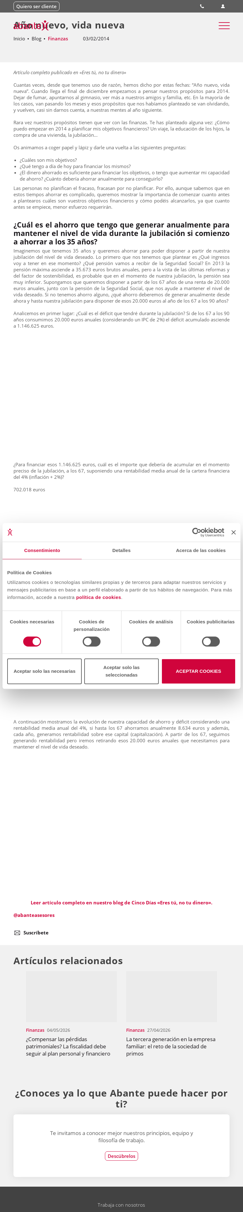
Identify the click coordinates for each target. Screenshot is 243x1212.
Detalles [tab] (121, 550)
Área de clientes (223, 6)
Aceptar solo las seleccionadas (121, 671)
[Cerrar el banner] (233, 532)
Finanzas (58, 38)
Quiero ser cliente (36, 6)
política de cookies (98, 597)
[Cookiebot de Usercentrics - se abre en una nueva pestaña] (196, 532)
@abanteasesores (33, 915)
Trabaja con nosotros (121, 1205)
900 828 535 (202, 6)
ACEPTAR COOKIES (198, 671)
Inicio (19, 38)
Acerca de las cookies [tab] (201, 550)
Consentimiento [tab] (42, 550)
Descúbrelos (121, 1156)
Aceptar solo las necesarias (44, 671)
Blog (36, 38)
